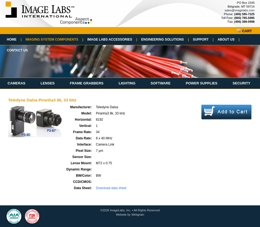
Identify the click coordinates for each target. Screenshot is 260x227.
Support (203, 39)
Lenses (48, 83)
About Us (228, 39)
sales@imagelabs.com (240, 10)
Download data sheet (111, 188)
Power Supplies (201, 83)
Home (14, 39)
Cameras (16, 83)
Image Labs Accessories (112, 39)
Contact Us (17, 50)
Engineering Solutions (165, 39)
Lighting (127, 83)
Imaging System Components (54, 39)
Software (161, 83)
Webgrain (137, 214)
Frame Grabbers (86, 83)
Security (242, 83)
